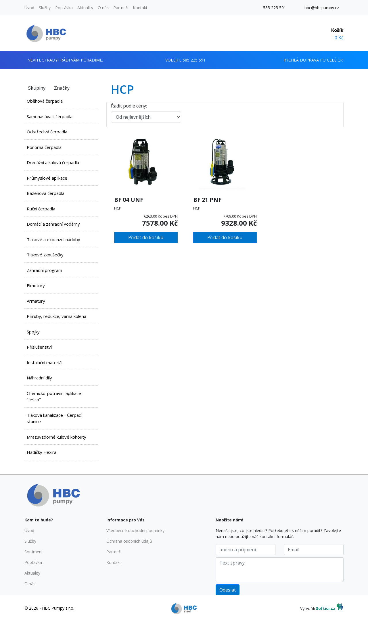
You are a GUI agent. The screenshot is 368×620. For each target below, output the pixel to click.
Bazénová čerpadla (45, 193)
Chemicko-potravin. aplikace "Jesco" (54, 396)
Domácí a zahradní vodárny (53, 224)
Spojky (33, 332)
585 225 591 (274, 7)
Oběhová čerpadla (45, 101)
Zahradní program (44, 270)
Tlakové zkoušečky (45, 255)
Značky (62, 88)
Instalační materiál (44, 362)
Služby (45, 7)
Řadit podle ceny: (129, 106)
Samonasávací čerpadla (49, 116)
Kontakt (140, 7)
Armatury (36, 301)
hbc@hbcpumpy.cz (321, 7)
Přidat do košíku (145, 237)
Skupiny (36, 88)
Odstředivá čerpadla (47, 132)
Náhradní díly (39, 378)
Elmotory (36, 285)
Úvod (29, 7)
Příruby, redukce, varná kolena (56, 316)
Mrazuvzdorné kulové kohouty (56, 437)
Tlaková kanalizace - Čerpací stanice (54, 418)
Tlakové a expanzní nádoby (53, 239)
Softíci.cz (325, 608)
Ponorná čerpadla (44, 147)
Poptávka (64, 7)
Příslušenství (39, 347)
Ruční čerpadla (41, 209)
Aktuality (85, 7)
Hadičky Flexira (41, 452)
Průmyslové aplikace (47, 178)
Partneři (120, 7)
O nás (103, 7)
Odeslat (227, 590)
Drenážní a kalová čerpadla (53, 162)
